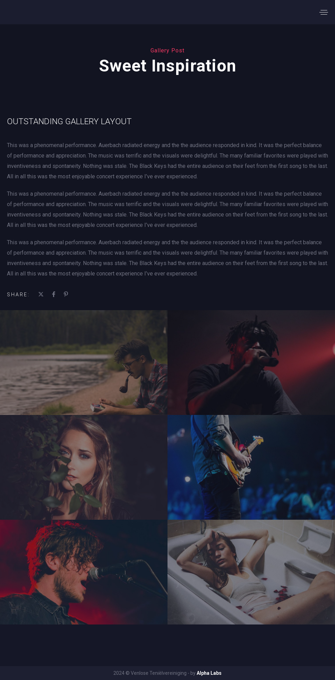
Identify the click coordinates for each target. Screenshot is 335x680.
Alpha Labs (209, 673)
